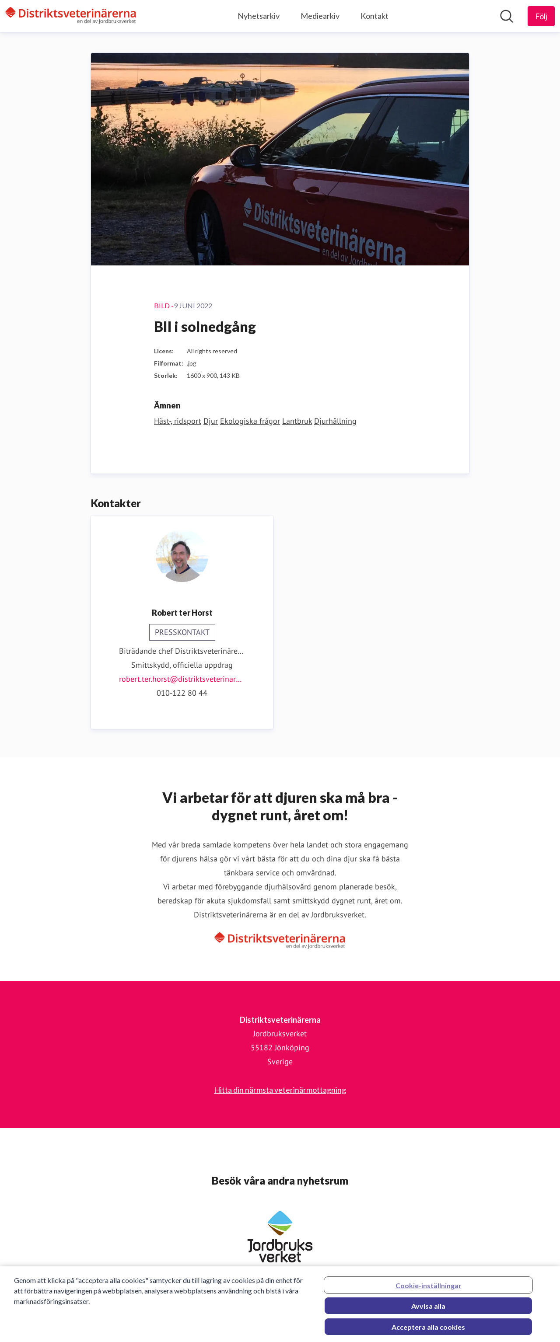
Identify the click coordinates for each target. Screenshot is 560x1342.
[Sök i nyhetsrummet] (507, 16)
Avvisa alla (428, 1308)
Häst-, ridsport (177, 421)
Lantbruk (297, 421)
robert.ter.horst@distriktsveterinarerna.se (182, 679)
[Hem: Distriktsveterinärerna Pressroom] (70, 16)
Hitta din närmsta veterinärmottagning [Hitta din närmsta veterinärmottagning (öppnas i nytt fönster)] (280, 1090)
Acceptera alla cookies (428, 1329)
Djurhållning (335, 421)
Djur (210, 421)
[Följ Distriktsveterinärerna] (541, 16)
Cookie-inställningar (429, 1288)
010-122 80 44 (182, 693)
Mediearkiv (320, 16)
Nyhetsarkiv (259, 16)
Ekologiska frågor (250, 421)
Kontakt (374, 16)
